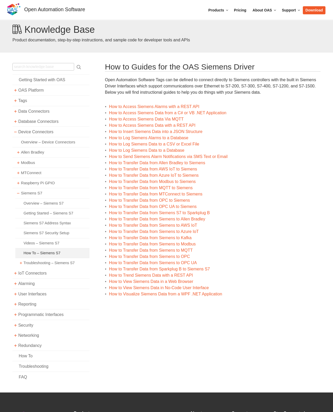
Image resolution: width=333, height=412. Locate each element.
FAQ (23, 377)
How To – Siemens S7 (41, 253)
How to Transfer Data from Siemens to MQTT (151, 250)
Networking (28, 335)
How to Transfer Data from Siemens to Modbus (152, 244)
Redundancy (30, 345)
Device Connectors (35, 132)
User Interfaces (32, 294)
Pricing (240, 10)
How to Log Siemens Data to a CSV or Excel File (154, 144)
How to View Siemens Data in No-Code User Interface (159, 288)
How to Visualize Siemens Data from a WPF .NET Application (165, 294)
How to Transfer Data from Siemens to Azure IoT (154, 231)
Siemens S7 (31, 193)
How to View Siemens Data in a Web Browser (151, 281)
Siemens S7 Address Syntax (47, 223)
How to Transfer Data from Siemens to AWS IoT (153, 225)
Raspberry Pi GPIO (38, 183)
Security (25, 325)
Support (291, 10)
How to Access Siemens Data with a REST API (152, 125)
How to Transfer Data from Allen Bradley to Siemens (157, 163)
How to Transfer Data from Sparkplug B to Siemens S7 (159, 269)
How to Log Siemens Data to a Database (146, 150)
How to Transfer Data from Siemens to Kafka (150, 238)
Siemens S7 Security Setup (46, 233)
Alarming (26, 283)
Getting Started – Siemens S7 (48, 213)
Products (218, 10)
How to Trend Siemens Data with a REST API (151, 275)
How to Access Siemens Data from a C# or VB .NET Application (167, 113)
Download (314, 10)
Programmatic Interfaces (40, 314)
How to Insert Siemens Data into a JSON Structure (155, 131)
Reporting (27, 304)
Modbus (28, 162)
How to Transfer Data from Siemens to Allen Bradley (157, 219)
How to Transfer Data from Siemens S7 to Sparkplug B (159, 213)
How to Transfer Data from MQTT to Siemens (151, 188)
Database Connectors (38, 121)
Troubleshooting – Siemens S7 (49, 263)
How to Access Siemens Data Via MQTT (146, 119)
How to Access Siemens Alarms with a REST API (154, 106)
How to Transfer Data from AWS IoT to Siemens (153, 169)
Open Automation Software (54, 9)
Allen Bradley (32, 152)
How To (26, 356)
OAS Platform (31, 90)
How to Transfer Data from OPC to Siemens (149, 200)
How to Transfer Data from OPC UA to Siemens (153, 206)
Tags (22, 100)
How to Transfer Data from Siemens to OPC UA (153, 263)
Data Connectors (33, 111)
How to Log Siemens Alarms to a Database (148, 138)
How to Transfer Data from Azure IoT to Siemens (154, 175)
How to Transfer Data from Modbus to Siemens (152, 181)
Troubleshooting (33, 366)
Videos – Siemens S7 (41, 243)
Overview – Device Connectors (48, 142)
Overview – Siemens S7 (43, 203)
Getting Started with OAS (42, 80)
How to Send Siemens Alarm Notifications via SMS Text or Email (168, 156)
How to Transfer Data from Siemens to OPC (149, 256)
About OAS (265, 10)
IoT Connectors (32, 273)
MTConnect (31, 172)
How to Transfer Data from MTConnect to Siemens (155, 194)
